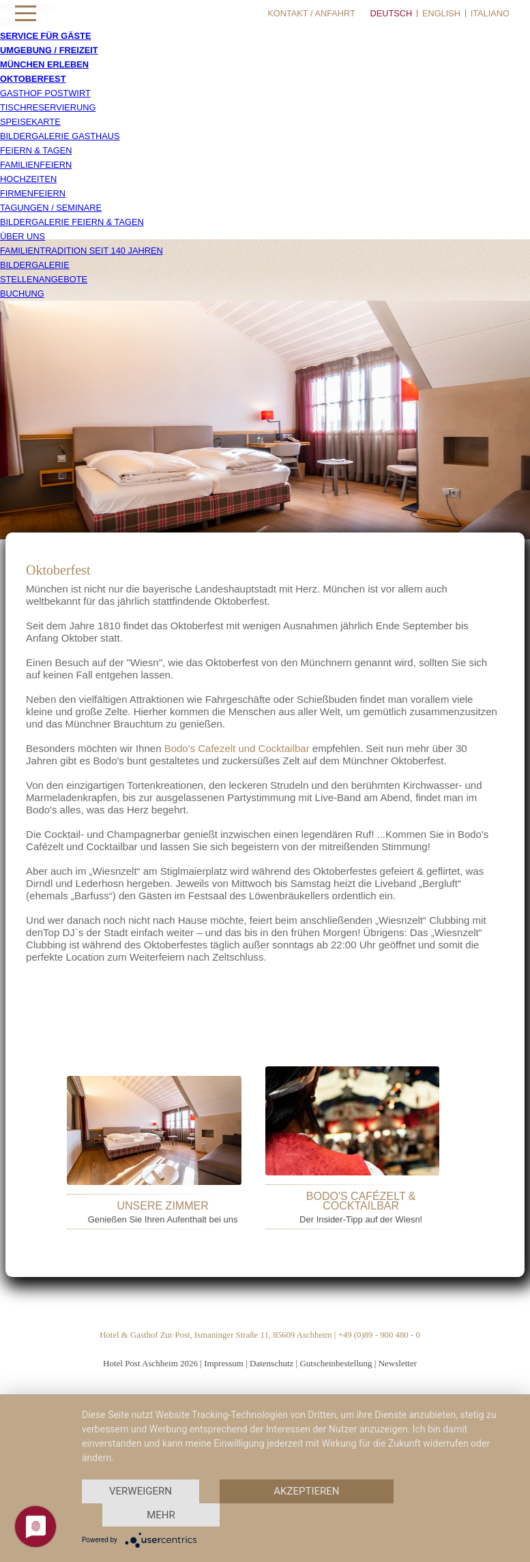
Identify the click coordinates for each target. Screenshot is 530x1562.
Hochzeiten (28, 179)
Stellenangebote (43, 279)
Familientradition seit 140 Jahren (81, 250)
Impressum (224, 1363)
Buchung (22, 293)
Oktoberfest (32, 79)
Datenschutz (271, 1363)
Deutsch (391, 13)
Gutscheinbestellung (335, 1363)
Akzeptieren (306, 1491)
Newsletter (398, 1363)
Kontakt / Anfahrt (311, 13)
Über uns (22, 236)
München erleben (44, 64)
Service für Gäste (45, 36)
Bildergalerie (35, 265)
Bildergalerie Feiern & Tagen (72, 222)
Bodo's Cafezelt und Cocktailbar (237, 748)
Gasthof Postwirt (45, 93)
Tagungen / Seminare (51, 207)
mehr (161, 1515)
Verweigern (140, 1491)
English (441, 13)
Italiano (490, 13)
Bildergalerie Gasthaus (60, 136)
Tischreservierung (48, 107)
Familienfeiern (36, 165)
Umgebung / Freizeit (49, 50)
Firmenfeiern (32, 193)
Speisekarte (30, 122)
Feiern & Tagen (36, 150)
